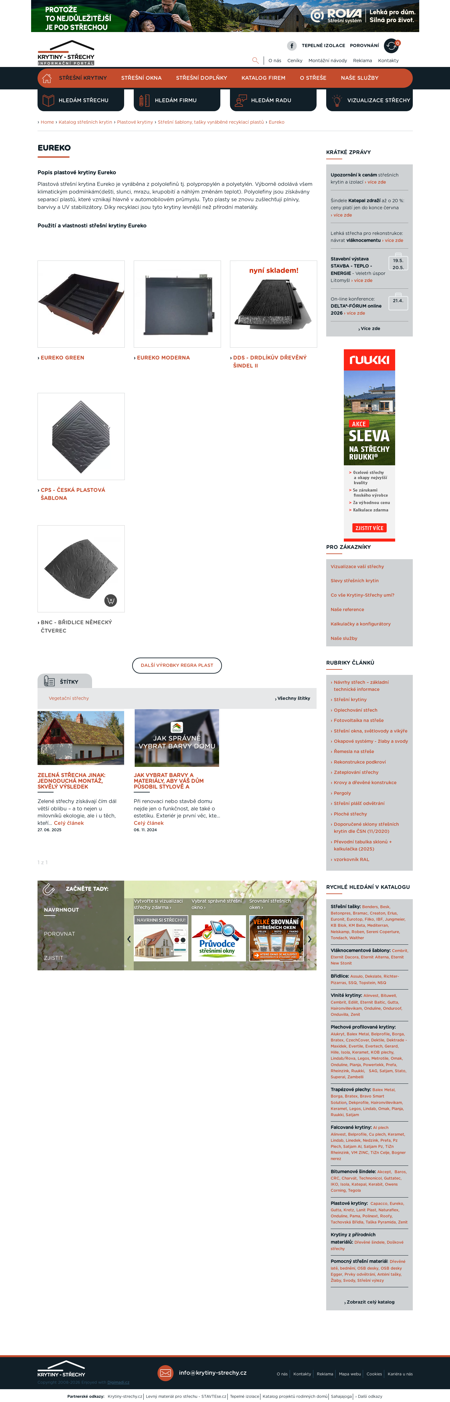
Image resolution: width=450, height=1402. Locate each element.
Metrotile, (380, 1058)
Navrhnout (61, 992)
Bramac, (361, 913)
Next (311, 1024)
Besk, (385, 907)
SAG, (373, 1071)
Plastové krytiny (135, 122)
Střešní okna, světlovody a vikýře (370, 731)
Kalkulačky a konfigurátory (361, 624)
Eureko (276, 122)
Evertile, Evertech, (366, 1046)
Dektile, (378, 1040)
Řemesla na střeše (354, 752)
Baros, (401, 1172)
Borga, (398, 1034)
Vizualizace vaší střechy (357, 567)
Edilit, (353, 1002)
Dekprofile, (359, 1103)
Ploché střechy (350, 814)
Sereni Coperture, (383, 932)
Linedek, (353, 1140)
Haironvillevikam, (347, 1008)
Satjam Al (352, 1147)
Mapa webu (350, 1374)
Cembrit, (400, 951)
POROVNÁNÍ (364, 46)
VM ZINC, (360, 1153)
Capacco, (379, 1204)
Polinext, (370, 1216)
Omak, (397, 1058)
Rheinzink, (341, 1071)
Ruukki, (358, 1071)
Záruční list (166, 293)
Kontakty (388, 61)
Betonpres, (341, 913)
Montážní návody (328, 61)
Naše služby (359, 78)
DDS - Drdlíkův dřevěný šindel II (270, 444)
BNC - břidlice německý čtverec (76, 708)
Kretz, (349, 1210)
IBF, (380, 919)
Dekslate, (373, 976)
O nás (274, 61)
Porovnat (59, 1016)
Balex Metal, (358, 1034)
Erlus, (392, 913)
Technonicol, (371, 1178)
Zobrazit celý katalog (371, 1302)
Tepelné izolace (244, 1396)
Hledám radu (263, 101)
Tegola (354, 1190)
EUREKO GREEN (62, 439)
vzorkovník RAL (351, 860)
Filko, (370, 919)
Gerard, (392, 1046)
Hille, (335, 1052)
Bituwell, (389, 996)
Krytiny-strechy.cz (125, 1396)
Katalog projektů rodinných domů (295, 1396)
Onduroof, (392, 1008)
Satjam (352, 1115)
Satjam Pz (373, 1147)
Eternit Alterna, (375, 957)
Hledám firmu (168, 101)
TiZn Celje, (380, 1153)
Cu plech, (377, 1134)
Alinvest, (371, 996)
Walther (356, 938)
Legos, (364, 1058)
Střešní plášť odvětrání (359, 803)
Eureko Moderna (163, 439)
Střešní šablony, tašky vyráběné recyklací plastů (211, 122)
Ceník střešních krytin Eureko (85, 293)
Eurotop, (355, 919)
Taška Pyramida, (381, 1222)
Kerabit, (376, 1184)
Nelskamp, (340, 932)
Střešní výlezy (370, 1280)
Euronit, (338, 919)
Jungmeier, (395, 919)
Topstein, (367, 983)
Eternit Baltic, (373, 1002)
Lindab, (370, 1109)
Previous (130, 1024)
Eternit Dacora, (345, 957)
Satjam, (386, 1071)
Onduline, (373, 1008)
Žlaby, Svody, (343, 1280)
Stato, (400, 1071)
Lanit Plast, (366, 1210)
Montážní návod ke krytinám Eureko (249, 293)
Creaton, (378, 913)
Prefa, (391, 1065)
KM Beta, (357, 925)
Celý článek (69, 905)
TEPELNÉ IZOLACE (323, 46)
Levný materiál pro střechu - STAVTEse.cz (186, 1396)
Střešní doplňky (201, 78)
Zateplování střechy (356, 772)
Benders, (370, 907)
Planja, (356, 1065)
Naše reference (347, 610)
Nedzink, (371, 1140)
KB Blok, (339, 925)
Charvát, (350, 1178)
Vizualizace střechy (370, 101)
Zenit (355, 1014)
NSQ (382, 983)
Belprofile (380, 1034)
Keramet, (360, 1052)
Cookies (374, 1374)
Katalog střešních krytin (85, 122)
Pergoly (342, 793)
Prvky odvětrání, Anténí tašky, (373, 1274)
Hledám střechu (75, 101)
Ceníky (294, 61)
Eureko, (397, 1204)
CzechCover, (358, 1040)
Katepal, (359, 1184)
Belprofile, (358, 1134)
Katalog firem (263, 78)
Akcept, (384, 1172)
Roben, (358, 932)
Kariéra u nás (400, 1374)
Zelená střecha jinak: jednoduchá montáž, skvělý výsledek (71, 863)
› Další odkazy (368, 1396)
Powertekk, (374, 1065)
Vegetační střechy (69, 780)
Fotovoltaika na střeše (359, 720)
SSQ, (353, 983)
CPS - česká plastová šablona (73, 576)
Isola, (346, 1052)
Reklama (362, 61)
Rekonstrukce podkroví (360, 762)
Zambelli (355, 1077)
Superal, (338, 1077)
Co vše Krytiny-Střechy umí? (363, 595)
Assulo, (357, 976)
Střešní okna (141, 78)
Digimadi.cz (118, 1382)
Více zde (370, 329)
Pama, (355, 1216)
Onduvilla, (340, 1014)
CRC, (335, 1178)
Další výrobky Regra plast (177, 747)
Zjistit (53, 1040)
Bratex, (337, 1040)
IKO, (335, 1184)
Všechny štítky (293, 780)
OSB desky (367, 1268)
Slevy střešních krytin (355, 581)
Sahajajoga (341, 1396)
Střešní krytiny (83, 78)
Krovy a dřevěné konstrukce (365, 783)
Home (47, 122)
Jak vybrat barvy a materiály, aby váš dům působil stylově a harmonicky (169, 863)
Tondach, (339, 938)
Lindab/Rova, (343, 1058)
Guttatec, (393, 1178)
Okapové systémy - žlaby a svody (371, 741)
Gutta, (393, 1002)
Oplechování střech (356, 710)
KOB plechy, (382, 1052)
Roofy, (386, 1216)
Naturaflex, (388, 1210)
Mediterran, (378, 925)
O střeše (313, 78)
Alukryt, (338, 1034)
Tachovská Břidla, (347, 1222)
